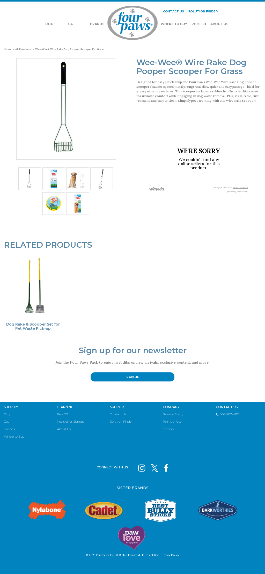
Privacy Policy (173, 414)
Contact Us (118, 414)
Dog (49, 24)
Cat (71, 24)
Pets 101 (199, 24)
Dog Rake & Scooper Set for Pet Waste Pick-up (33, 326)
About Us (219, 24)
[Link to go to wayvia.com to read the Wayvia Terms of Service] (157, 189)
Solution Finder (121, 421)
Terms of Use (172, 421)
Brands (97, 24)
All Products (23, 49)
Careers (168, 429)
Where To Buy (174, 24)
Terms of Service (240, 187)
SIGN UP (132, 377)
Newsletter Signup (70, 421)
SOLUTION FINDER (203, 11)
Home (7, 49)
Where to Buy (14, 436)
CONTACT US (173, 11)
